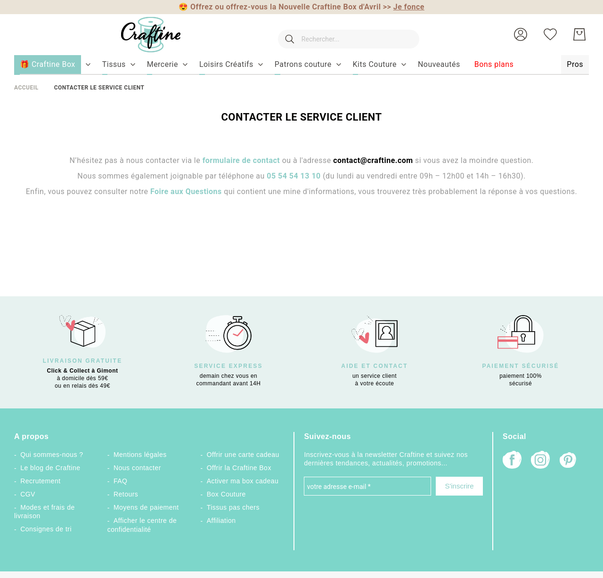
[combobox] (344, 34)
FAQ (120, 481)
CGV (27, 494)
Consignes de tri (46, 529)
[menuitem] (114, 64)
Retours (126, 494)
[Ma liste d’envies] (550, 34)
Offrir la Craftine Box (239, 468)
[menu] (301, 65)
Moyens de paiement (146, 507)
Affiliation (221, 520)
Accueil (26, 87)
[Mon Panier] (579, 34)
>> (403, 6)
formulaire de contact (241, 160)
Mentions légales (140, 454)
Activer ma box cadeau (243, 481)
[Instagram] (540, 461)
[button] (520, 34)
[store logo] (141, 34)
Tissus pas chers (233, 507)
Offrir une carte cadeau (243, 454)
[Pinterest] (568, 461)
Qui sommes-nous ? (51, 454)
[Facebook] (512, 461)
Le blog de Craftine (50, 468)
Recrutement (40, 481)
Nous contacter (137, 468)
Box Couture (226, 494)
